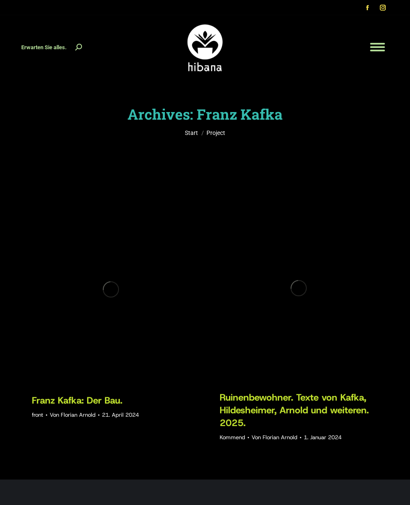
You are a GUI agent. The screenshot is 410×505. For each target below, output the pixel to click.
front (37, 414)
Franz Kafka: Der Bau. (77, 400)
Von (73, 414)
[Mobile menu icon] (377, 47)
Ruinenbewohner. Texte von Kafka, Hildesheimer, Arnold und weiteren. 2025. (294, 410)
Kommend (232, 437)
